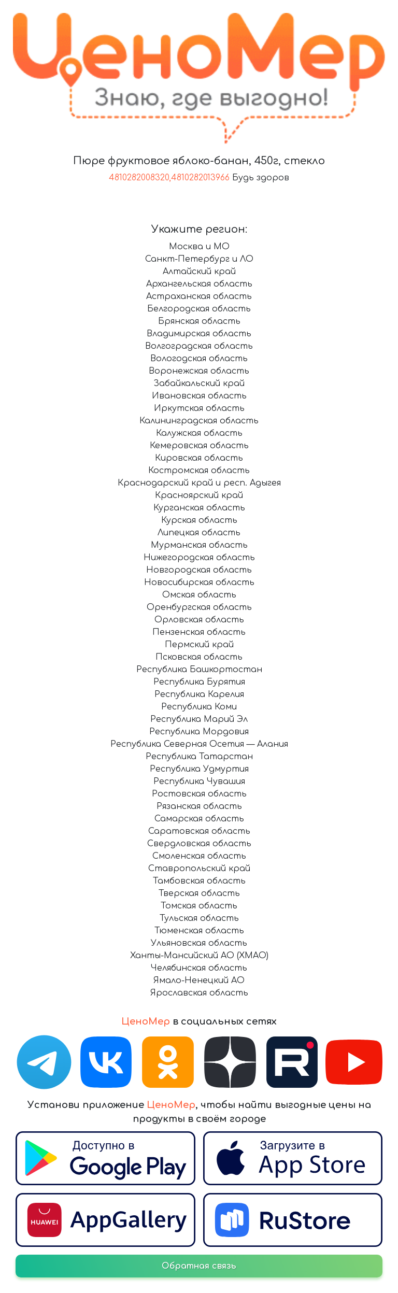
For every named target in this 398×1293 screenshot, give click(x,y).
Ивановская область (199, 396)
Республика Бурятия (199, 682)
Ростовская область (199, 794)
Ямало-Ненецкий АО (199, 980)
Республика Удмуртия (199, 769)
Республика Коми (199, 707)
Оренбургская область (199, 607)
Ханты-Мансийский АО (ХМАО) (199, 955)
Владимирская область (199, 333)
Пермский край (199, 644)
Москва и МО (199, 246)
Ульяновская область (199, 943)
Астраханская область (199, 296)
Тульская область (199, 918)
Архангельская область (199, 284)
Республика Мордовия (199, 731)
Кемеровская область (199, 445)
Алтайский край (199, 271)
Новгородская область (199, 570)
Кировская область (199, 458)
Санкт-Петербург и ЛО (199, 259)
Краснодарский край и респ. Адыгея (199, 483)
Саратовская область (199, 831)
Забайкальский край (199, 383)
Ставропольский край (199, 868)
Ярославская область (199, 993)
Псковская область (199, 657)
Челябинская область (199, 968)
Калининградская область (199, 420)
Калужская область (199, 433)
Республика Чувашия (199, 781)
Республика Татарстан (199, 756)
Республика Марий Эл (199, 719)
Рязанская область (199, 806)
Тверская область (199, 893)
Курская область (199, 520)
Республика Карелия (199, 694)
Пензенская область (199, 632)
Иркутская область (199, 408)
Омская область (199, 595)
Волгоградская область (199, 346)
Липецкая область (199, 532)
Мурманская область (199, 545)
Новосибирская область (199, 582)
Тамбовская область (199, 881)
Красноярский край (199, 495)
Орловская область (199, 619)
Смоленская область (199, 856)
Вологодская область (199, 358)
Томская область (199, 906)
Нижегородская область (199, 557)
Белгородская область (199, 309)
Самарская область (199, 818)
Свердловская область (199, 843)
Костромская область (199, 470)
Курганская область (199, 508)
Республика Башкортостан (199, 669)
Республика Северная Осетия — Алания (199, 744)
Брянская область (199, 321)
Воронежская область (199, 371)
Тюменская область (199, 930)
